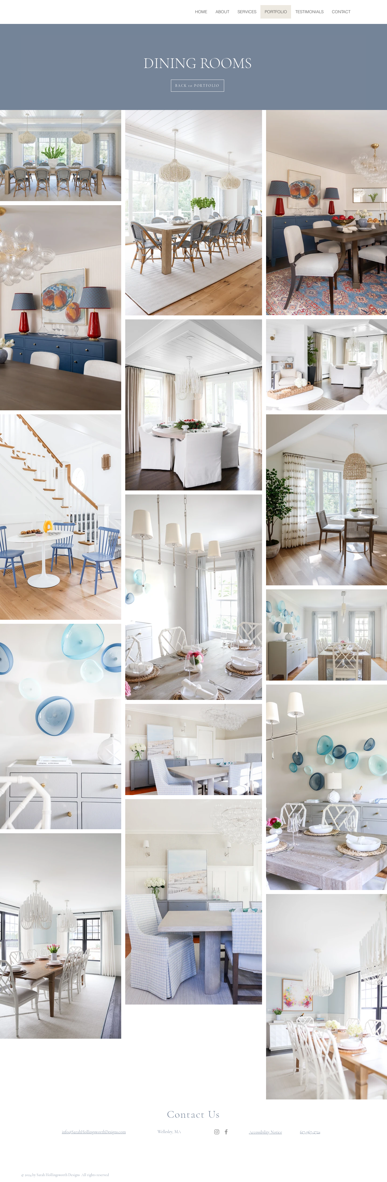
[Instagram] (216, 1131)
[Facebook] (226, 1131)
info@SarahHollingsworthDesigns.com (94, 1132)
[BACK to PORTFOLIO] (197, 86)
